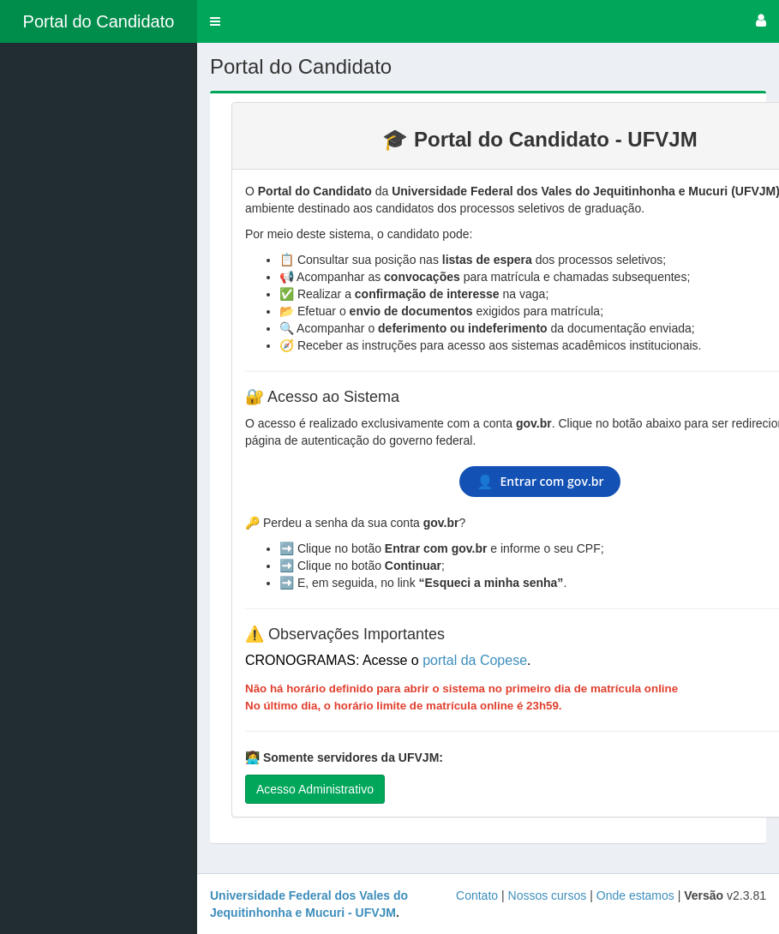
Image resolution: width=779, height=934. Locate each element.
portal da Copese (474, 660)
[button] (215, 21)
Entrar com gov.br (540, 481)
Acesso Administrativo (315, 789)
